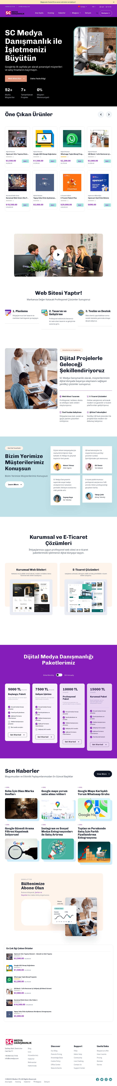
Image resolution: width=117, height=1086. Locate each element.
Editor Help (78, 1054)
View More (102, 774)
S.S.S (29, 1052)
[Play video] (70, 53)
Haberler (62, 13)
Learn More (13, 484)
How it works (101, 1054)
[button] (109, 114)
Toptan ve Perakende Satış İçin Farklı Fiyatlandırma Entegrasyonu (92, 833)
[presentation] (42, 911)
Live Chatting (78, 1061)
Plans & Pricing (56, 1054)
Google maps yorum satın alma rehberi (54, 793)
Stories (99, 1065)
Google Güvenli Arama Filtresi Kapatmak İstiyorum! (19, 831)
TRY (93, 6)
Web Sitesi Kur (14, 79)
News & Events (56, 1068)
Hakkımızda (32, 1066)
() (108, 7)
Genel (7, 787)
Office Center (55, 1065)
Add (24, 161)
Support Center (79, 1068)
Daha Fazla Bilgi (38, 78)
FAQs (75, 1051)
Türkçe (81, 7)
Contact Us (78, 1065)
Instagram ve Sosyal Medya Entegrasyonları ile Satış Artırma (57, 831)
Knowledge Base (57, 1058)
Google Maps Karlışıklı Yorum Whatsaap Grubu (94, 793)
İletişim (88, 13)
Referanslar (32, 1062)
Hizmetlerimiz (33, 1055)
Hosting (51, 13)
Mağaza (74, 13)
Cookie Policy (55, 1061)
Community (78, 1058)
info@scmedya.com (24, 6)
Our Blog (54, 1051)
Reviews (100, 1061)
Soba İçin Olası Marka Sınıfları (19, 793)
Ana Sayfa (39, 13)
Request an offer (103, 1051)
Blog (29, 1048)
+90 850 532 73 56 (10, 6)
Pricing (99, 1058)
